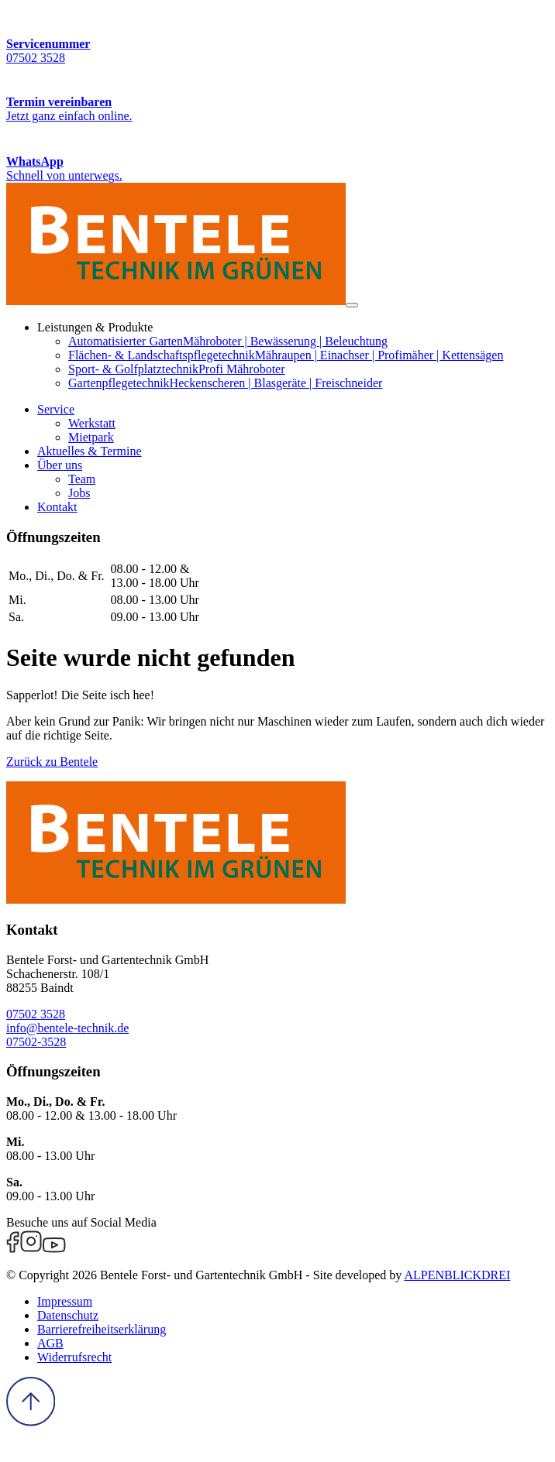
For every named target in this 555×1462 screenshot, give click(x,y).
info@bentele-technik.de (67, 1028)
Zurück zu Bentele (52, 761)
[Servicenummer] (277, 35)
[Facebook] (12, 1248)
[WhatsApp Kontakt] (277, 153)
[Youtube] (54, 1248)
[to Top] (30, 1422)
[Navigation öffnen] (352, 305)
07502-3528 (36, 1041)
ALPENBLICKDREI (457, 1275)
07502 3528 (35, 1014)
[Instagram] (31, 1248)
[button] (55, 409)
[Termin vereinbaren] (277, 94)
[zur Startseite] (176, 300)
